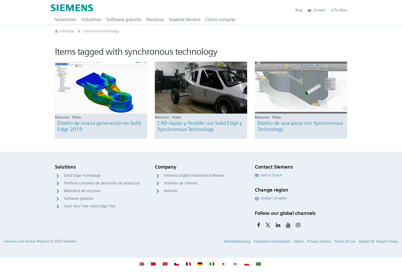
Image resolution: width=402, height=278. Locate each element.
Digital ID (366, 241)
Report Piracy (387, 241)
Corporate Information (272, 241)
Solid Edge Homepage (82, 175)
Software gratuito (78, 198)
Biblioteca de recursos (82, 190)
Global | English (271, 198)
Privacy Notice (319, 241)
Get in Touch (268, 175)
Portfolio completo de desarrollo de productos (102, 183)
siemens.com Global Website (26, 241)
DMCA (299, 241)
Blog (299, 10)
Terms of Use (345, 241)
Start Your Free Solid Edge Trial (89, 206)
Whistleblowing (237, 241)
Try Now (338, 10)
